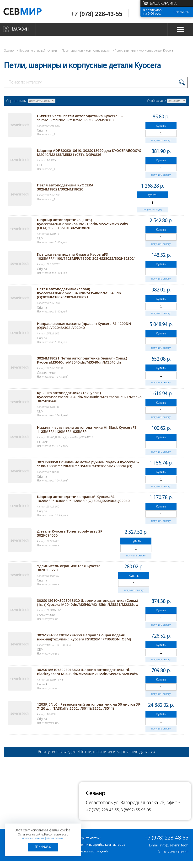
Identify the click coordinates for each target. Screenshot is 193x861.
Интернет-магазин (88, 838)
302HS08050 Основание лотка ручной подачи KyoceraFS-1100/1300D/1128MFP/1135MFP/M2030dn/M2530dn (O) (88, 464)
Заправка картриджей (91, 851)
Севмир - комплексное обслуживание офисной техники (29, 12)
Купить (161, 125)
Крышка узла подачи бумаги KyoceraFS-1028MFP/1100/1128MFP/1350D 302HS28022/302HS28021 (86, 256)
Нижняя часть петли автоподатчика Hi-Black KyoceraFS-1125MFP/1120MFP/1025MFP (87, 429)
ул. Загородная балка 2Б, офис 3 (147, 802)
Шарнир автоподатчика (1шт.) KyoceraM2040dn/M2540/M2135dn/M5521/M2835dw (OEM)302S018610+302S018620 (82, 223)
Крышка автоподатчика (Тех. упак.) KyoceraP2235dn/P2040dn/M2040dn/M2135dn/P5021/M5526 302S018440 (89, 396)
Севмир (182, 852)
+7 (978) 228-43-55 (96, 14)
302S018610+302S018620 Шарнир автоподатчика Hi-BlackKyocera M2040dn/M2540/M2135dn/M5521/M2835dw (87, 671)
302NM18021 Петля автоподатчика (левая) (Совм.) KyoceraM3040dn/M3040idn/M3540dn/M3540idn (82, 360)
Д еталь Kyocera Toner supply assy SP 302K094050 (69, 533)
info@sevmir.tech (174, 845)
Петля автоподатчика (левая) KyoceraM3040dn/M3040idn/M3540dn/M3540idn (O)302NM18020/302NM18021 (79, 292)
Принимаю (43, 847)
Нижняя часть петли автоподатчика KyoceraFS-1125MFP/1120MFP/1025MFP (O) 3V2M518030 (80, 117)
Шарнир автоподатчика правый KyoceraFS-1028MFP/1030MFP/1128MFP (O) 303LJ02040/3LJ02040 (83, 498)
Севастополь (99, 802)
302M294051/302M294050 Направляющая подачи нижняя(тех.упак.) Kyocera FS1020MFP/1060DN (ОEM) (84, 637)
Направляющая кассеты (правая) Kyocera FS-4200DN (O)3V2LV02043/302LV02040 (84, 325)
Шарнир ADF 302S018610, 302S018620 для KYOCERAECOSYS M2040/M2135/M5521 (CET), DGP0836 (89, 152)
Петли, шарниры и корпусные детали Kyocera (144, 50)
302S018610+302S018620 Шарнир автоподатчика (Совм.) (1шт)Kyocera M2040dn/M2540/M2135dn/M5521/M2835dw (88, 602)
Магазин (20, 29)
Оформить (181, 12)
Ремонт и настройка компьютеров (100, 845)
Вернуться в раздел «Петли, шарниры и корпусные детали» (96, 752)
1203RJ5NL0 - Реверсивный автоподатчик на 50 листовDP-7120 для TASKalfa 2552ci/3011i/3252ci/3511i (89, 706)
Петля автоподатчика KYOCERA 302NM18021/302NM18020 (65, 187)
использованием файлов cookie (42, 838)
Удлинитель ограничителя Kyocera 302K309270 (69, 567)
